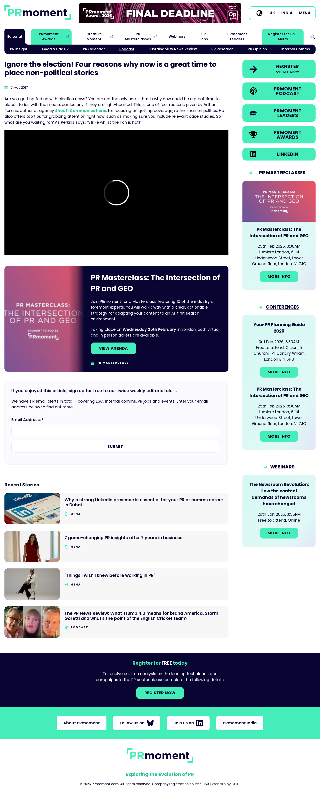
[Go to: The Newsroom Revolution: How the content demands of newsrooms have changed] (279, 510)
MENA (305, 13)
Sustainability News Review (173, 49)
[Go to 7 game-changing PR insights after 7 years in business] (116, 546)
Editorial (14, 36)
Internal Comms (295, 49)
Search (313, 37)
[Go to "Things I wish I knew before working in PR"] (116, 584)
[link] (160, 13)
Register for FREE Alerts (282, 36)
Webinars (177, 36)
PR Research (222, 49)
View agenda (113, 348)
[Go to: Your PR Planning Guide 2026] (279, 350)
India (287, 13)
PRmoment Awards (49, 36)
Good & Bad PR (55, 49)
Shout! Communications (80, 110)
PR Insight (19, 49)
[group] (160, 13)
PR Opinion (257, 49)
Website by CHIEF (226, 783)
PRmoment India (240, 723)
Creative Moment (94, 36)
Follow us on (137, 723)
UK (272, 13)
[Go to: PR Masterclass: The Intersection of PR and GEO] (279, 235)
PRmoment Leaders (237, 36)
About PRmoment (81, 723)
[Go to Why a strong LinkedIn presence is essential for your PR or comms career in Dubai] (116, 508)
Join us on (188, 723)
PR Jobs (203, 36)
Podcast (126, 49)
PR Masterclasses (138, 36)
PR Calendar (94, 49)
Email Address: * (27, 419)
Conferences (282, 307)
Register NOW (160, 692)
